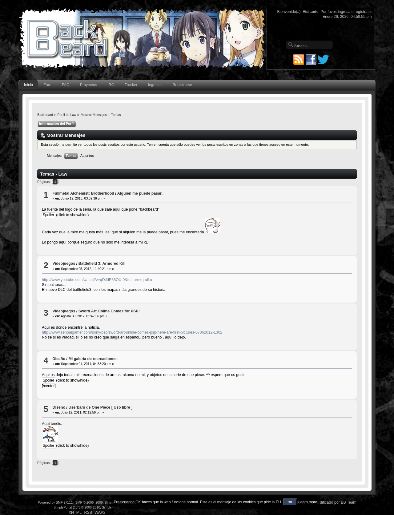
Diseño (58, 359)
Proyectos (88, 85)
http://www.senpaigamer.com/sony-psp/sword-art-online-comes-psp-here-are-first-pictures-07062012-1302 (132, 332)
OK (290, 502)
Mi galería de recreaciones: (93, 359)
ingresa (344, 12)
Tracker (131, 85)
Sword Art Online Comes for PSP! (109, 311)
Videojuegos (63, 263)
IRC (110, 85)
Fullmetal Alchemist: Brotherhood (83, 193)
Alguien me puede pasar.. (140, 193)
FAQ (66, 85)
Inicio (28, 85)
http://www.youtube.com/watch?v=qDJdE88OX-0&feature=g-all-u (97, 280)
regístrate (363, 12)
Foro (47, 85)
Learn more (307, 502)
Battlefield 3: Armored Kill (102, 263)
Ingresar (155, 85)
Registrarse (182, 85)
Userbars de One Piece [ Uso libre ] (100, 407)
